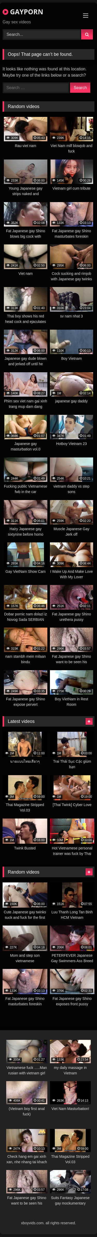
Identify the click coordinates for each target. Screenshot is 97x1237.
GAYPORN (23, 11)
